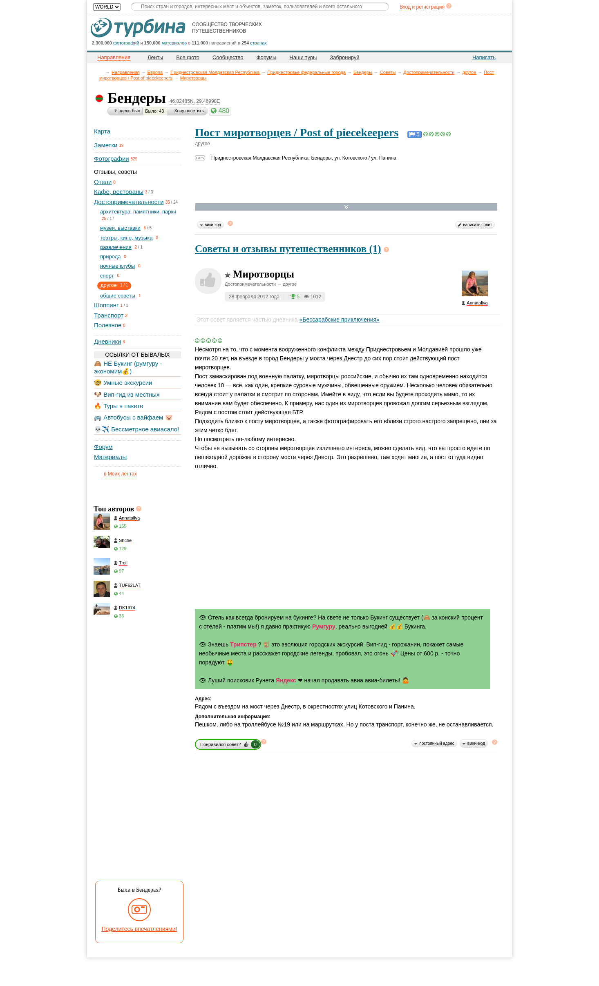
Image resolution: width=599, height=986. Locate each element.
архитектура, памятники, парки (138, 212)
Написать (484, 57)
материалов (174, 42)
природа (110, 256)
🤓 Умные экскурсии (123, 382)
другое (469, 72)
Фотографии (111, 158)
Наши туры (303, 57)
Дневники (107, 341)
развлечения (116, 247)
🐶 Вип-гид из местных (126, 394)
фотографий (126, 42)
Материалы (110, 456)
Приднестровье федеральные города (306, 72)
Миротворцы (193, 78)
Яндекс (286, 680)
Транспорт (108, 315)
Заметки (105, 145)
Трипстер (243, 644)
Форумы (267, 57)
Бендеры (362, 72)
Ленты (155, 57)
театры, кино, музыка (126, 238)
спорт (107, 276)
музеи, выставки (120, 228)
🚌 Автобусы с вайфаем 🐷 (133, 417)
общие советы (117, 296)
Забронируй (344, 57)
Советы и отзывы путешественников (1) (288, 248)
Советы (388, 72)
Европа (155, 72)
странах (258, 42)
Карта (102, 131)
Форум (103, 446)
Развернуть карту (346, 207)
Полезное (107, 325)
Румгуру (323, 626)
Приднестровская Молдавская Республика (214, 72)
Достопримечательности (428, 72)
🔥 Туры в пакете (118, 405)
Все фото (187, 57)
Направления (126, 72)
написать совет (477, 224)
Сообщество (228, 57)
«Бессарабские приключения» (339, 319)
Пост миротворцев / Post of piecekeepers (296, 132)
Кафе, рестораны (118, 191)
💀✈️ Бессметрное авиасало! (136, 429)
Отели (103, 181)
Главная (101, 72)
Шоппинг (106, 305)
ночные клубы (117, 266)
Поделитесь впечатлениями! (139, 929)
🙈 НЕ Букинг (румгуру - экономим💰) (128, 367)
